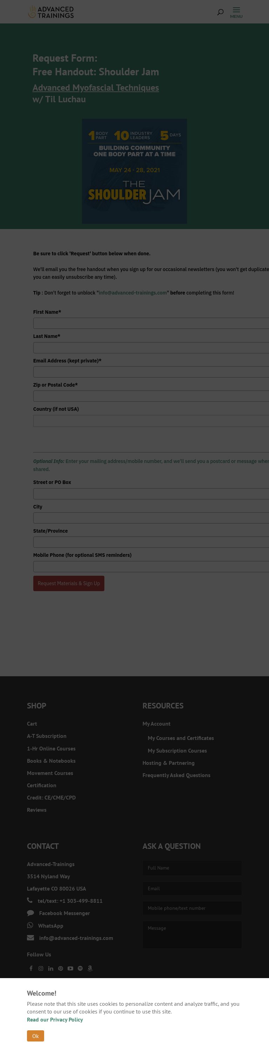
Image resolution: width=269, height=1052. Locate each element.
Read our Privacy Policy (55, 1019)
